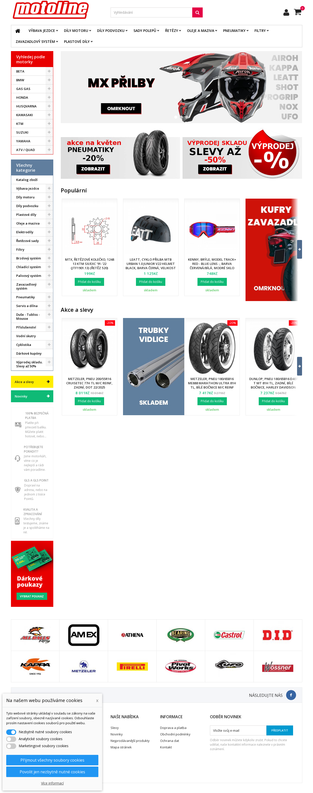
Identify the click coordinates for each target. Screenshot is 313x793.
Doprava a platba (173, 727)
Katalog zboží (27, 179)
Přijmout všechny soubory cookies (52, 760)
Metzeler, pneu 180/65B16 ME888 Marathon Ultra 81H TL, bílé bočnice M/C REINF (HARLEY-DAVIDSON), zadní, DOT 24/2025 (212, 387)
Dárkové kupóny (29, 353)
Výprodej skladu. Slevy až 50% (29, 364)
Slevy (115, 727)
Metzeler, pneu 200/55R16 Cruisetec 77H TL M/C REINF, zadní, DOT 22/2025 (89, 383)
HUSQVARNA (26, 106)
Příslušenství (26, 327)
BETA (20, 71)
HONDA (22, 97)
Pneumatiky (234, 30)
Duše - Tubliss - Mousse (28, 316)
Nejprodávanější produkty (130, 740)
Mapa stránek (121, 747)
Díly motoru (76, 30)
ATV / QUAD (25, 150)
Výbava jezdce (42, 30)
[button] (296, 249)
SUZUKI (22, 132)
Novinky (21, 396)
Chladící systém (28, 267)
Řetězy (171, 30)
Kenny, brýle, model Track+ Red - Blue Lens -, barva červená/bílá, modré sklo (212, 263)
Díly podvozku (111, 30)
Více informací (52, 783)
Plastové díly (77, 41)
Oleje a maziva (200, 30)
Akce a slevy (24, 382)
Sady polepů (144, 30)
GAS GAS (23, 88)
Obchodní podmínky (175, 734)
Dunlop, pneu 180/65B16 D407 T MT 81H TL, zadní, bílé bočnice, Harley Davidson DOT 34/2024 (273, 385)
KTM (19, 123)
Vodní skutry (26, 336)
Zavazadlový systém (35, 41)
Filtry (260, 30)
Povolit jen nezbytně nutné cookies (52, 772)
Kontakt (166, 747)
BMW (20, 80)
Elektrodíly (24, 232)
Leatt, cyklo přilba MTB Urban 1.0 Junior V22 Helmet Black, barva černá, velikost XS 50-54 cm (150, 265)
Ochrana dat (169, 740)
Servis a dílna (27, 306)
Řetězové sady (27, 240)
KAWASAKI (24, 115)
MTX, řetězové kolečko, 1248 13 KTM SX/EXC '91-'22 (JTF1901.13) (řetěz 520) (89, 263)
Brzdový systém (28, 258)
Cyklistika (23, 344)
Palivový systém (28, 275)
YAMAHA (23, 141)
